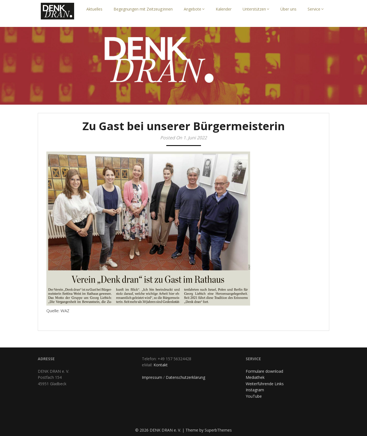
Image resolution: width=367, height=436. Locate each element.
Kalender (224, 9)
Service (314, 9)
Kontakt (161, 364)
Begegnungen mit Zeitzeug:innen (143, 9)
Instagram (255, 389)
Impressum (152, 377)
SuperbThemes (218, 430)
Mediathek (255, 377)
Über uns (288, 9)
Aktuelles (94, 9)
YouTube (254, 396)
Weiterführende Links (265, 383)
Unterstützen (254, 9)
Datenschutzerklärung (185, 377)
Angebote (192, 9)
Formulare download (264, 371)
